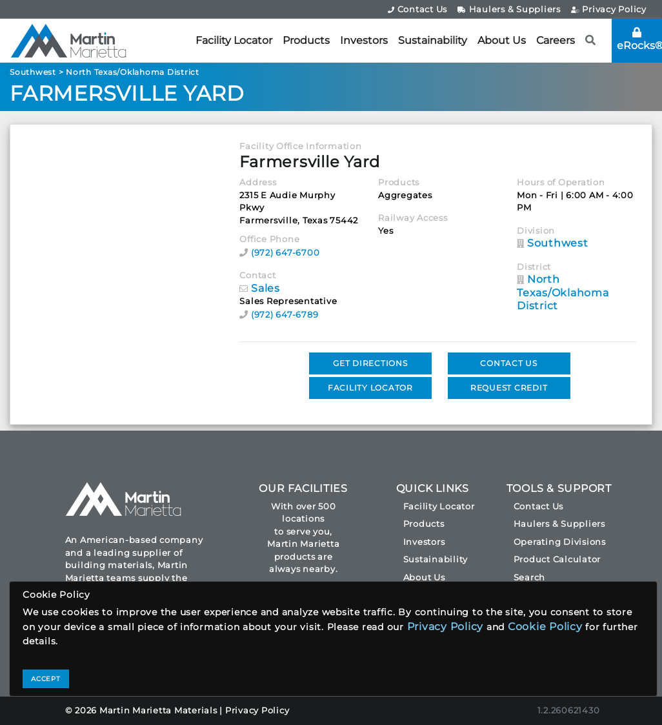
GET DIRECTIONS (370, 363)
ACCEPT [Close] (46, 679)
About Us (501, 40)
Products (306, 40)
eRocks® (639, 39)
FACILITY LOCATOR (370, 388)
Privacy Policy (609, 9)
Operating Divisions (560, 541)
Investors (364, 40)
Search (530, 577)
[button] (590, 41)
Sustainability (432, 40)
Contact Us (417, 9)
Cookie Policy (545, 626)
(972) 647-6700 (285, 252)
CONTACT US (508, 363)
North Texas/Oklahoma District (132, 72)
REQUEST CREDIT (509, 388)
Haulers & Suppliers (509, 9)
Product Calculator (557, 559)
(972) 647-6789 (285, 314)
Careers (555, 40)
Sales (265, 288)
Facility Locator (234, 40)
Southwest (33, 72)
